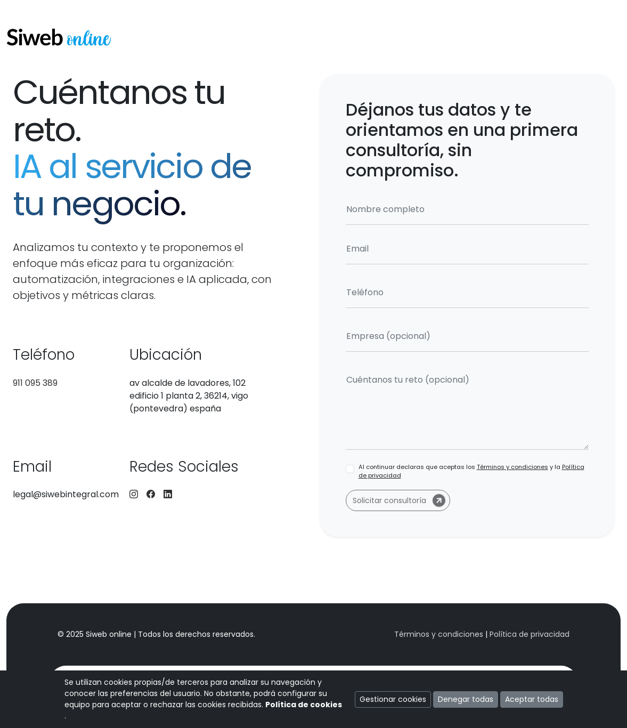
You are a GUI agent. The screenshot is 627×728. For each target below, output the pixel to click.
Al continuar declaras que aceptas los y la (471, 471)
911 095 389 (35, 383)
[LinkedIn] (168, 494)
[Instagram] (133, 494)
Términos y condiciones (512, 467)
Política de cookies (303, 704)
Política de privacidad (529, 634)
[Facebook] (150, 494)
